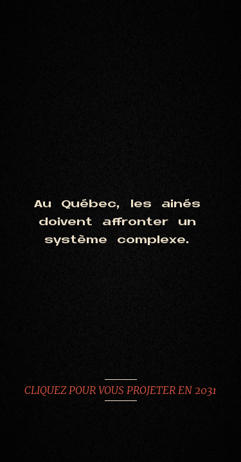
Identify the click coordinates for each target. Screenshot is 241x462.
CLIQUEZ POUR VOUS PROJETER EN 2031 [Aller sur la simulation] (120, 390)
